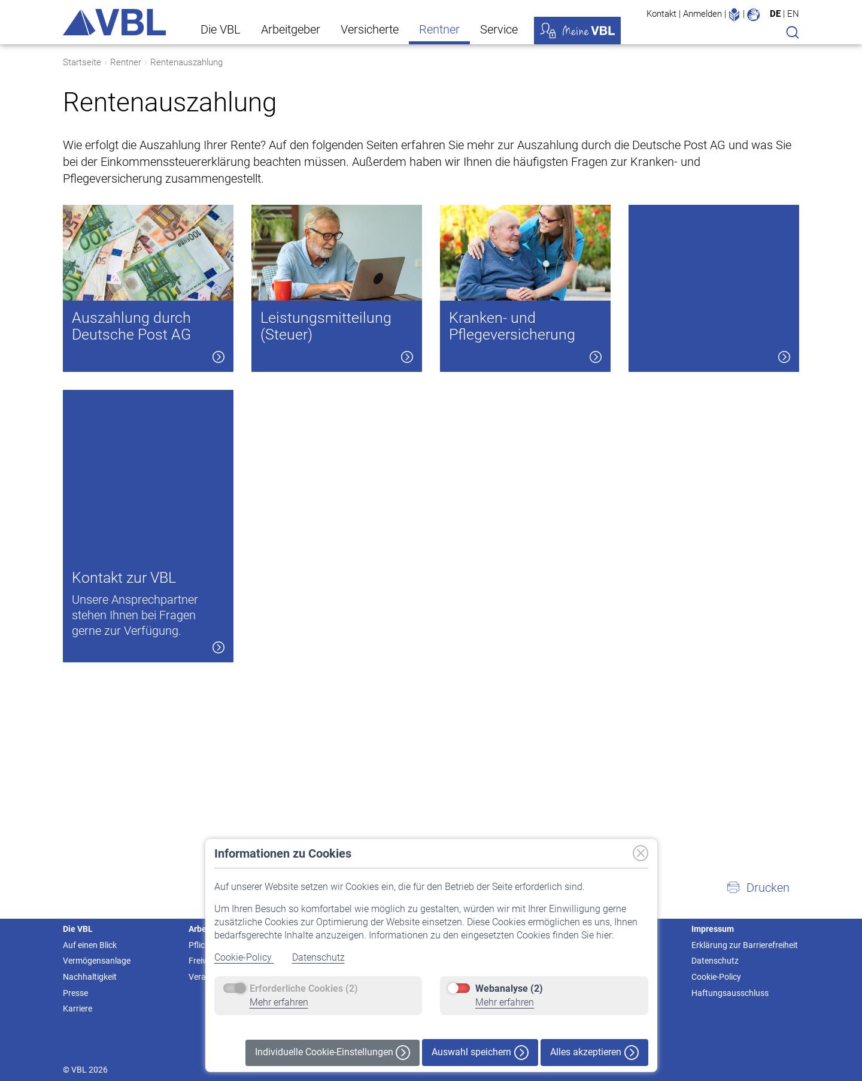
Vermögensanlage (96, 960)
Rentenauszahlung (186, 62)
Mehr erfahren (279, 1002)
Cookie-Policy (244, 957)
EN (793, 13)
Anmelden (702, 13)
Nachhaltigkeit (90, 977)
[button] (758, 887)
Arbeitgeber (290, 29)
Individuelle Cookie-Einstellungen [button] (332, 1052)
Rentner (439, 29)
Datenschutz (318, 957)
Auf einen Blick (90, 945)
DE (775, 13)
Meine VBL (577, 30)
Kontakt (661, 13)
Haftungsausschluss (730, 993)
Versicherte (370, 29)
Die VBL (221, 29)
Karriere (77, 1008)
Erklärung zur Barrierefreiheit (744, 945)
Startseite (82, 62)
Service (499, 29)
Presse (75, 993)
